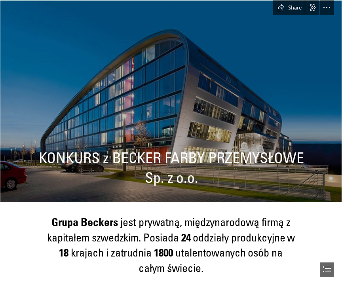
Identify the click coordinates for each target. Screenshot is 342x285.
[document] (171, 142)
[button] (289, 7)
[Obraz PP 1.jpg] (171, 101)
